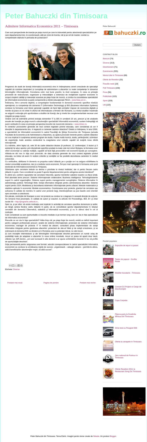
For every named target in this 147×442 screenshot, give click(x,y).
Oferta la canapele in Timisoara (128, 341)
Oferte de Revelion (111, 79)
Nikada (96, 436)
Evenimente (108, 71)
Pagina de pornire (51, 283)
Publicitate (107, 96)
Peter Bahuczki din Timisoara (56, 16)
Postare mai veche (88, 283)
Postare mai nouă (14, 283)
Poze (105, 92)
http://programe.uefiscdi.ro (26, 202)
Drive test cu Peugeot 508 (126, 328)
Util (104, 105)
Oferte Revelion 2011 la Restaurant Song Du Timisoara (128, 370)
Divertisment (108, 67)
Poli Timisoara (109, 88)
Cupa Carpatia (121, 300)
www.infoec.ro (81, 124)
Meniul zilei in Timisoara (113, 75)
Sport (105, 100)
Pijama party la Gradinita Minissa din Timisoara (125, 315)
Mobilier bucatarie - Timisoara (127, 273)
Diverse (16, 269)
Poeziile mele (108, 84)
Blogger (113, 436)
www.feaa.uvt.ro (79, 100)
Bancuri (106, 58)
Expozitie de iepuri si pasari (126, 245)
